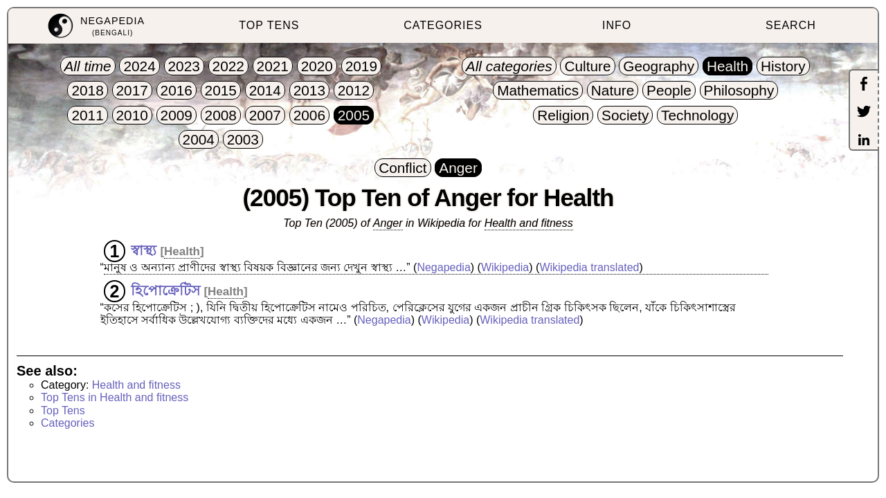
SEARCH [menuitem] (791, 25)
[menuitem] (95, 26)
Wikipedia (505, 267)
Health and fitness (529, 223)
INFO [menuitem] (616, 25)
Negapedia (443, 267)
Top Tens (63, 410)
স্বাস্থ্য (143, 250)
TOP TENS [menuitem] (269, 25)
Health (182, 251)
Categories (67, 423)
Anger (388, 223)
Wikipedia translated (589, 267)
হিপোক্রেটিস (165, 290)
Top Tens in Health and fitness (114, 397)
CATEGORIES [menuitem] (443, 25)
